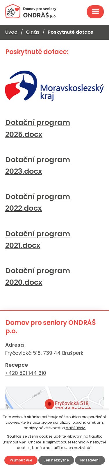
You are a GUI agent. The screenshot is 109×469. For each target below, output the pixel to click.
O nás (32, 32)
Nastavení (90, 460)
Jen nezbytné (56, 460)
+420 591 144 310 (25, 373)
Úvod (11, 32)
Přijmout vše (21, 460)
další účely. (76, 427)
